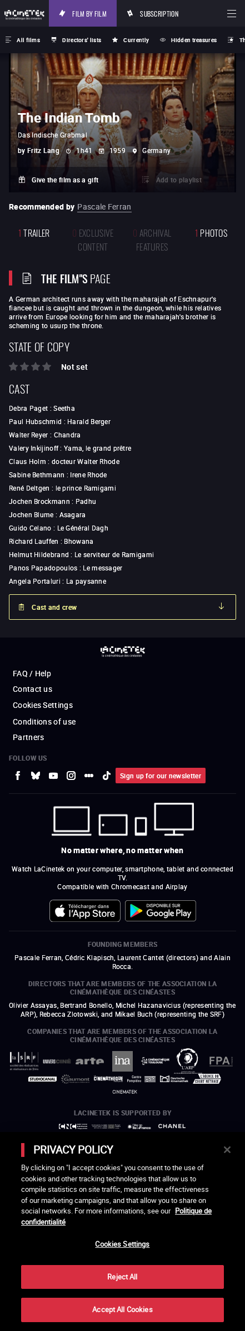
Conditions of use (44, 721)
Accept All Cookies (122, 1309)
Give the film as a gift (65, 179)
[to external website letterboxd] (89, 775)
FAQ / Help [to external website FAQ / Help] (32, 673)
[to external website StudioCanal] (42, 1079)
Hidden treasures (194, 40)
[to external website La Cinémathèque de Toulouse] (155, 1060)
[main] (122, 1231)
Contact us (32, 689)
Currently (136, 40)
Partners (28, 737)
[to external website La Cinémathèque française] (108, 1078)
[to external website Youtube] (53, 775)
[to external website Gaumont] (75, 1079)
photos (211, 232)
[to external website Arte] (90, 1061)
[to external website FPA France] (221, 1061)
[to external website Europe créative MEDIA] (106, 1126)
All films (28, 40)
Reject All (122, 1277)
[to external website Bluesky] (35, 775)
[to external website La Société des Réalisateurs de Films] (24, 1061)
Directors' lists (81, 40)
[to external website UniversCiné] (57, 1061)
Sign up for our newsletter (160, 775)
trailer (34, 232)
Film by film (89, 13)
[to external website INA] (122, 1061)
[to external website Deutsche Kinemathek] (174, 1079)
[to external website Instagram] (71, 775)
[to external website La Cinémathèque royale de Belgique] (125, 1091)
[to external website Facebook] (18, 775)
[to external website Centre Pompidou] (141, 1079)
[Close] (227, 1150)
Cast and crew (54, 607)
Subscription (159, 13)
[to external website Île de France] (139, 1126)
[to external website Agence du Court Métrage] (207, 1079)
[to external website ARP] (188, 1061)
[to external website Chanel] (172, 1126)
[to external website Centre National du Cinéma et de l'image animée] (73, 1127)
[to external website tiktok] (107, 775)
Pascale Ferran (104, 206)
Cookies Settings (43, 705)
